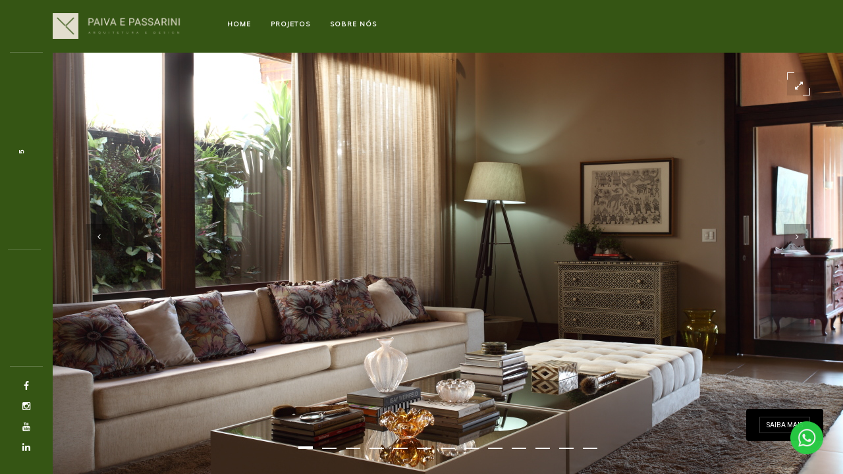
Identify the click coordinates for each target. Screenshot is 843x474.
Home (239, 24)
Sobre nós (353, 24)
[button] (305, 447)
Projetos (290, 24)
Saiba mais (785, 425)
